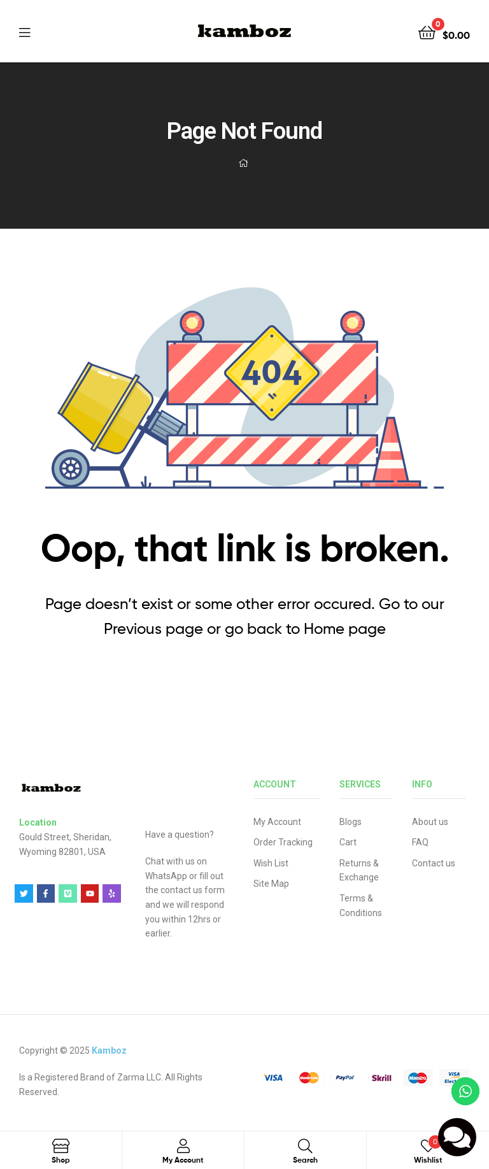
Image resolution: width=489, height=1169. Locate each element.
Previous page (153, 628)
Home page (345, 628)
